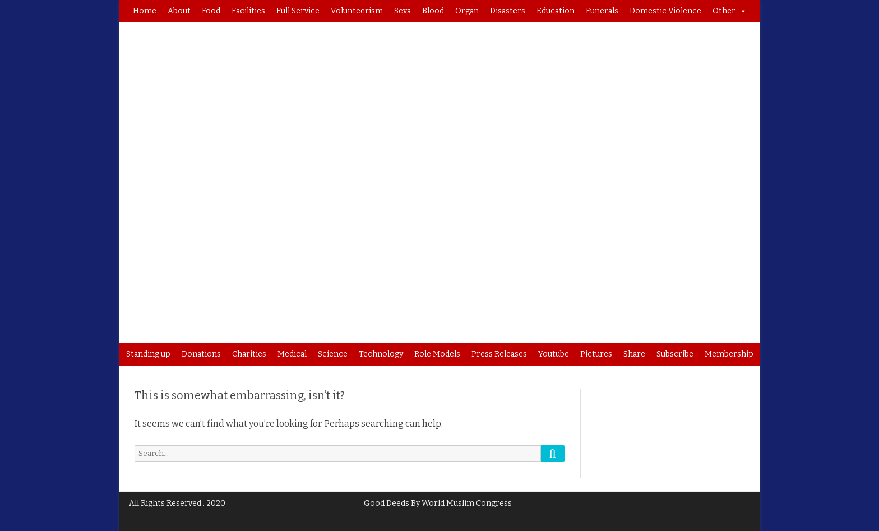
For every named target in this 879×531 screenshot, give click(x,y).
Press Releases (499, 354)
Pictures (596, 354)
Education (555, 11)
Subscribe (674, 354)
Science (333, 354)
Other (730, 11)
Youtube (553, 354)
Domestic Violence (665, 11)
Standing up (148, 354)
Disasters (507, 11)
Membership (729, 354)
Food (211, 11)
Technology (381, 354)
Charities (249, 354)
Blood (433, 11)
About (179, 11)
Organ (467, 11)
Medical (292, 354)
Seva (402, 11)
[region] (439, 182)
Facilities (248, 11)
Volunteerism (357, 11)
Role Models (437, 354)
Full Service (298, 11)
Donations (201, 354)
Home (144, 11)
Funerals (602, 11)
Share (634, 354)
